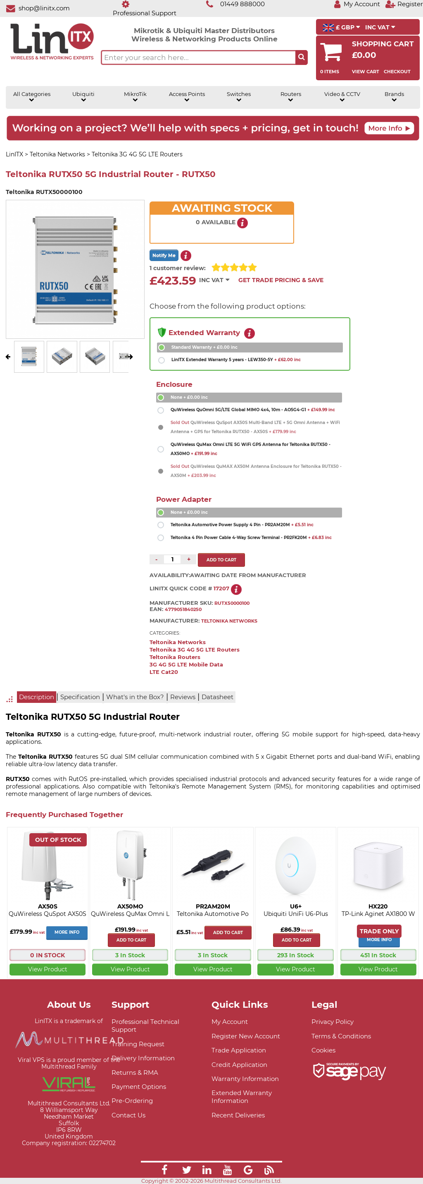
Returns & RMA (135, 1072)
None (189, 397)
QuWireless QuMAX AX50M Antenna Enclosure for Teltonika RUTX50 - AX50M (256, 471)
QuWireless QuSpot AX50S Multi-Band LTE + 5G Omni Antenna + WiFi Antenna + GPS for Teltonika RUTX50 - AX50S (255, 427)
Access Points (187, 97)
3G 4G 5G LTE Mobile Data (186, 665)
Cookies (323, 1050)
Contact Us (128, 1115)
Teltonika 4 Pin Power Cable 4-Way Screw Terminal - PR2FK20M (251, 537)
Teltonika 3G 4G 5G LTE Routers (195, 650)
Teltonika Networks (178, 642)
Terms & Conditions (341, 1036)
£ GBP (341, 28)
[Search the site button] (301, 57)
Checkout (397, 71)
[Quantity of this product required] (172, 559)
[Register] (404, 4)
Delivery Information (143, 1058)
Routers (290, 97)
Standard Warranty (204, 347)
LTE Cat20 (164, 672)
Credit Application (239, 1065)
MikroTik (135, 97)
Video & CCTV (342, 97)
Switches (239, 97)
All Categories (31, 97)
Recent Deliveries (238, 1115)
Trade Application (239, 1050)
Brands (394, 97)
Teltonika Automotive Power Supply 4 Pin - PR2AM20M (242, 524)
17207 (221, 588)
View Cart (365, 71)
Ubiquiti (83, 97)
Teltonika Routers (175, 657)
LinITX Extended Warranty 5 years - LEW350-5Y (236, 359)
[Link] (164, 1171)
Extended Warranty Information (242, 1097)
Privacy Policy (332, 1022)
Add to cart (131, 940)
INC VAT (380, 27)
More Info (67, 932)
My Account (230, 1022)
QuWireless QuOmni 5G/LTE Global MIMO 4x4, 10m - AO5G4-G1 (253, 409)
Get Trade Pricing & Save (280, 280)
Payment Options (139, 1087)
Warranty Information (245, 1079)
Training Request (138, 1044)
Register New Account (246, 1036)
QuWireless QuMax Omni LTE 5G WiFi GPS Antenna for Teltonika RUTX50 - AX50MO (250, 449)
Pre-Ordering (132, 1101)
